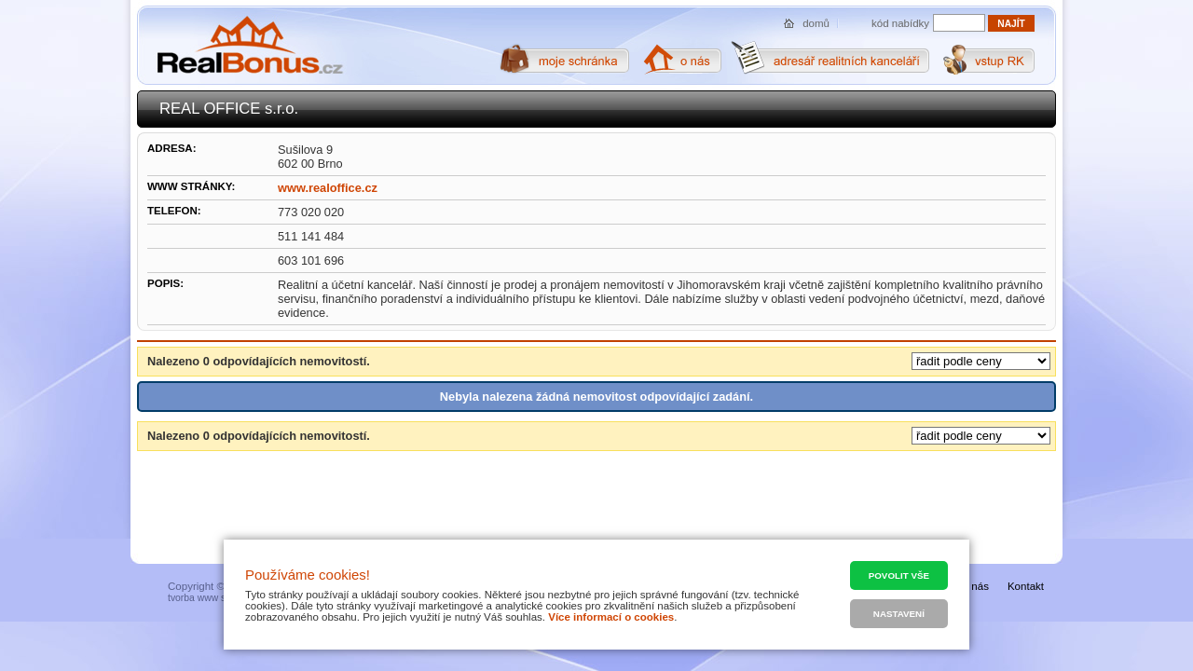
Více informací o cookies (611, 617)
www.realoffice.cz (327, 188)
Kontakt (1026, 586)
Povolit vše (899, 575)
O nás (974, 586)
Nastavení (899, 614)
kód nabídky (900, 23)
